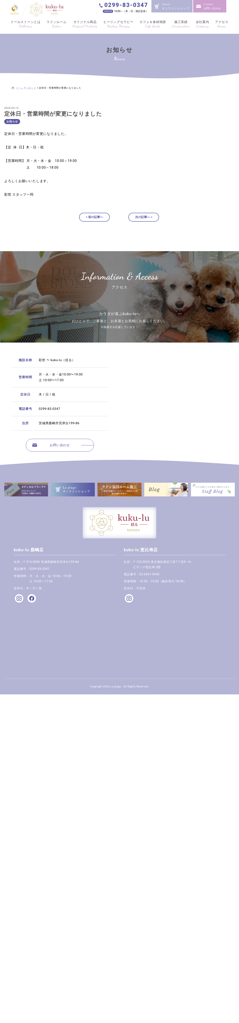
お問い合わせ (60, 445)
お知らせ (12, 121)
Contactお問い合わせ (212, 6)
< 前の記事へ (94, 217)
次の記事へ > (143, 217)
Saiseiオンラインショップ (175, 6)
